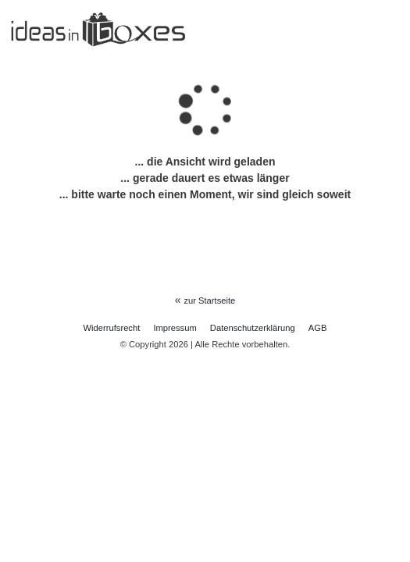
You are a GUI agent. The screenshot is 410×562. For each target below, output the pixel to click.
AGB (317, 328)
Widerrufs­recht (112, 328)
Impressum (174, 328)
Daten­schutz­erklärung (252, 328)
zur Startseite (209, 300)
